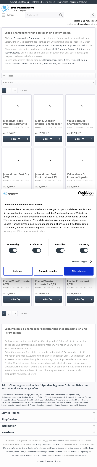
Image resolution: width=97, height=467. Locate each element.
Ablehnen (18, 271)
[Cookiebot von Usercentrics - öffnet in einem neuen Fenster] (80, 193)
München (7, 448)
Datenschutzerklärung (87, 24)
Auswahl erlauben (48, 271)
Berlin (22, 455)
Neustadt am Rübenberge (36, 451)
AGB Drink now (54, 461)
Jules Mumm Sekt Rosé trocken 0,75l (46, 176)
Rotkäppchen (69, 45)
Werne (15, 448)
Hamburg (15, 455)
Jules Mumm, (43, 45)
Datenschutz (58, 444)
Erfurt (38, 455)
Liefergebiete (80, 455)
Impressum (46, 444)
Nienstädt (69, 448)
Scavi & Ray (56, 45)
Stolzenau (59, 451)
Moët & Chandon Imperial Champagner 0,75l (48, 122)
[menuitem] (8, 15)
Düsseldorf (31, 455)
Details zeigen (79, 261)
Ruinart (72, 49)
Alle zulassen (79, 271)
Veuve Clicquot (12, 52)
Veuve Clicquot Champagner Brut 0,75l (78, 122)
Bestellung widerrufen (85, 20)
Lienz (22, 451)
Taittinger (82, 49)
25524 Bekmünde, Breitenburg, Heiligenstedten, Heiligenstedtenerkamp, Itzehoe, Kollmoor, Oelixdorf (41, 396)
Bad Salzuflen (33, 448)
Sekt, (10, 38)
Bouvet (21, 45)
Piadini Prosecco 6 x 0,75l (79, 283)
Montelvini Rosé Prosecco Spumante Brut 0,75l (15, 122)
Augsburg (83, 451)
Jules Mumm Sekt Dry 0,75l (16, 176)
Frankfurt (57, 455)
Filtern (8, 75)
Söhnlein (70, 63)
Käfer (39, 63)
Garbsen (89, 448)
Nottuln (51, 451)
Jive (59, 63)
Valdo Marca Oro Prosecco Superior (78, 176)
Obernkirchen (73, 451)
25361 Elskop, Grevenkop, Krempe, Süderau (20, 394)
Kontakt (40, 461)
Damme (53, 448)
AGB (38, 444)
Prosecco (18, 38)
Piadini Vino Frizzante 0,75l (16, 283)
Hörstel (43, 448)
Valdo (84, 45)
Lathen (61, 448)
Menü (8, 15)
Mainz (44, 455)
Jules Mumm (50, 63)
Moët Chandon (59, 49)
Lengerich (78, 448)
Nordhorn (23, 448)
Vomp (16, 451)
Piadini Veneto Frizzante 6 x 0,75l (46, 283)
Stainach (9, 451)
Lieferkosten (58, 440)
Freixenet (30, 45)
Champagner (35, 38)
